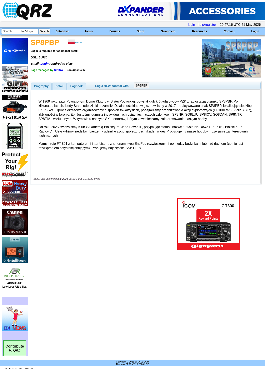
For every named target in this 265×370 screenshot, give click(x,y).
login (191, 24)
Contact (229, 31)
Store (140, 31)
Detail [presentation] (59, 86)
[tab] (41, 86)
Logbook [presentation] (76, 86)
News (89, 31)
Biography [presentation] (41, 86)
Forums (114, 31)
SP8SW (58, 70)
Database (61, 31)
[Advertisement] (96, 224)
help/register (207, 24)
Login (255, 31)
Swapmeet (168, 31)
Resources (199, 31)
